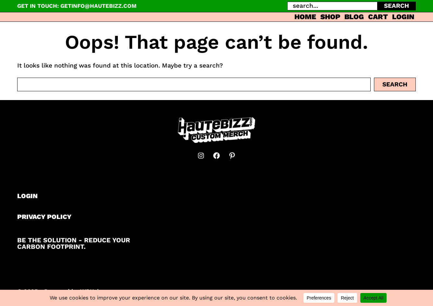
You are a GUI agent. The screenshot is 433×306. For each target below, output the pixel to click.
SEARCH (396, 5)
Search (394, 84)
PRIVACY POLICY (44, 217)
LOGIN (27, 196)
